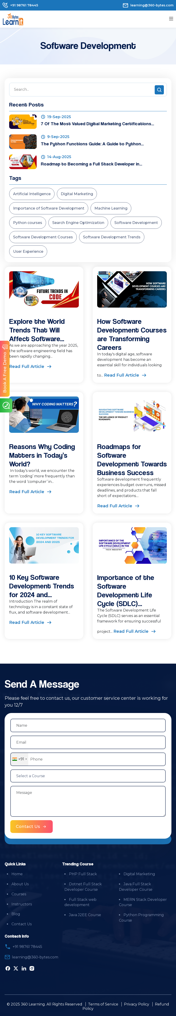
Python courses (27, 223)
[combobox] (19, 759)
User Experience (28, 251)
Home (17, 874)
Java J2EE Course (85, 915)
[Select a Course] (88, 775)
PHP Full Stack (83, 874)
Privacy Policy (136, 1004)
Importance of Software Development (48, 208)
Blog (15, 914)
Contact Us (21, 924)
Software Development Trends (111, 237)
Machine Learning (110, 208)
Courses (18, 894)
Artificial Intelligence (32, 194)
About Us (20, 884)
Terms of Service (103, 1004)
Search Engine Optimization (78, 223)
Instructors (21, 904)
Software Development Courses (43, 237)
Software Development (136, 223)
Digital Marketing (77, 194)
